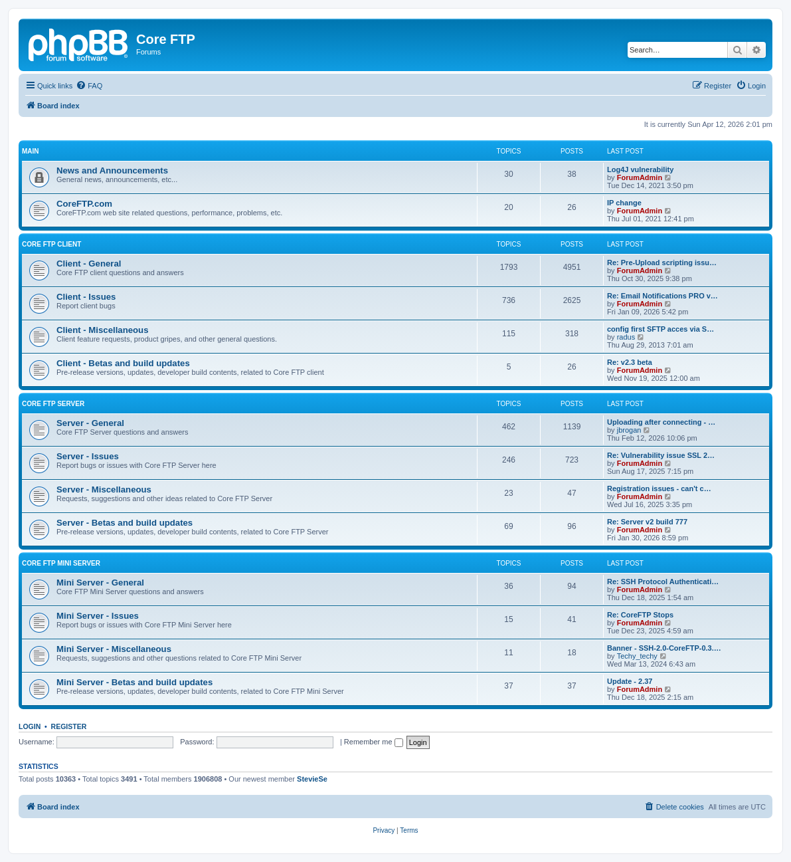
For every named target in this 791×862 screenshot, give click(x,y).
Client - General (88, 264)
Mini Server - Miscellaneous (113, 649)
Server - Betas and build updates (124, 523)
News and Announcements (112, 170)
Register (69, 726)
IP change (624, 203)
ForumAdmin (639, 177)
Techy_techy (637, 656)
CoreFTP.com (84, 204)
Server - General (90, 423)
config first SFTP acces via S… (660, 329)
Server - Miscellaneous (103, 489)
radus (626, 337)
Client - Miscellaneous (102, 330)
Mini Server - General (100, 583)
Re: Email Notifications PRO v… (662, 296)
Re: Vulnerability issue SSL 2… (661, 455)
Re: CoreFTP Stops (640, 615)
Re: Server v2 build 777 (647, 522)
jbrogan (629, 430)
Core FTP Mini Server (61, 563)
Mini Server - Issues (97, 616)
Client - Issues (86, 297)
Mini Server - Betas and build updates (134, 682)
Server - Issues (87, 456)
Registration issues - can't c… (659, 488)
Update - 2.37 (629, 681)
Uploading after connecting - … (661, 422)
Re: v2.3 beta (629, 362)
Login (30, 726)
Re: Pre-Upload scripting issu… (662, 263)
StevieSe (312, 779)
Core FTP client (51, 244)
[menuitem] (89, 86)
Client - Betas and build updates (123, 363)
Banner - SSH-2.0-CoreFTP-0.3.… (664, 648)
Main (30, 151)
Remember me (373, 742)
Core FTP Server (53, 403)
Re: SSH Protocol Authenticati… (663, 582)
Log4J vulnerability (640, 169)
